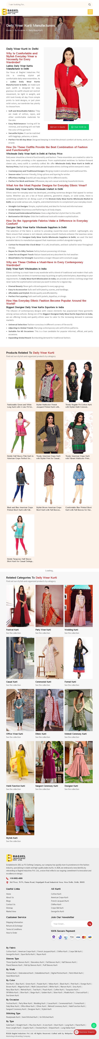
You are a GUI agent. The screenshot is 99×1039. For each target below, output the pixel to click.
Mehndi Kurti (26, 990)
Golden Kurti (47, 992)
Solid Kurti (10, 1025)
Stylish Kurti (46, 1009)
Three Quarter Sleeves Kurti (17, 962)
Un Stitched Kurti (46, 1017)
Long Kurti (69, 1025)
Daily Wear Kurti (12, 1006)
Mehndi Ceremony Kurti (57, 1006)
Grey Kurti (77, 987)
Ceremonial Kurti (65, 1003)
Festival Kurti (11, 1003)
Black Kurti (64, 984)
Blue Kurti (20, 984)
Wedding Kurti (39, 1003)
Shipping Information (14, 922)
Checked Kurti (41, 1028)
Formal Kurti (79, 1003)
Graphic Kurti (28, 1028)
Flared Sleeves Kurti (14, 965)
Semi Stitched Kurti (30, 1017)
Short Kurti (58, 1025)
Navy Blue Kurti (12, 990)
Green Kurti (30, 984)
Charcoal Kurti (81, 992)
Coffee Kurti (59, 990)
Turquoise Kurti (72, 990)
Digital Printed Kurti (59, 973)
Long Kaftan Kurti (68, 1028)
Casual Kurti (52, 1003)
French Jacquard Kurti (60, 901)
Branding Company (23, 1036)
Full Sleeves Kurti (53, 962)
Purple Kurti (42, 984)
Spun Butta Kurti (28, 954)
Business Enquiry (84, 1032)
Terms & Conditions (14, 929)
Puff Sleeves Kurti (50, 965)
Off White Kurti (12, 992)
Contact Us (10, 904)
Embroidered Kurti (26, 973)
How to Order (11, 933)
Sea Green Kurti (12, 995)
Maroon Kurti (65, 987)
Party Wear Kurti (25, 1003)
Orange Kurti (85, 984)
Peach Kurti (47, 990)
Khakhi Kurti (69, 992)
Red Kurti (10, 984)
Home (9, 30)
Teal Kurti (37, 990)
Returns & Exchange (14, 926)
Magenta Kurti (23, 987)
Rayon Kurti (41, 954)
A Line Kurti (47, 1025)
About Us (10, 897)
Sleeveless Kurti (37, 962)
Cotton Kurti (56, 894)
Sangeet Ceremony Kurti (16, 1009)
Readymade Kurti (13, 1017)
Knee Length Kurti (13, 1028)
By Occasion (20, 30)
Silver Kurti (57, 992)
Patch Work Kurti (76, 973)
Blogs (8, 901)
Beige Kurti (35, 992)
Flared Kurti (80, 1025)
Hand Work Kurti (12, 976)
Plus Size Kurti (35, 1025)
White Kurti (54, 987)
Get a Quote (58, 127)
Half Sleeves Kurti (69, 962)
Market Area (11, 911)
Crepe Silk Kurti (57, 908)
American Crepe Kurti (59, 897)
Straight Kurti (21, 1025)
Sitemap (9, 908)
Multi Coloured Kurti (39, 987)
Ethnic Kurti (41, 1006)
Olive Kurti (24, 992)
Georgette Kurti (57, 911)
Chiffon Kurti (56, 904)
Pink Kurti (75, 984)
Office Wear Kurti (28, 1006)
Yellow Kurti (53, 984)
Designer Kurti (34, 1009)
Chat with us (78, 127)
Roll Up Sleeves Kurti (32, 965)
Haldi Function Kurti (77, 1006)
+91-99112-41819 (16, 878)
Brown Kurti (11, 987)
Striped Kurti (54, 1028)
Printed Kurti (11, 973)
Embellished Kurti (42, 973)
